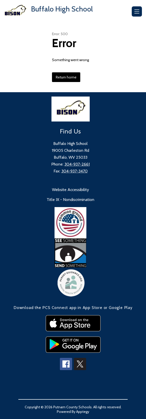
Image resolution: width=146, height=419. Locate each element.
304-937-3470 (74, 171)
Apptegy (82, 411)
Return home (66, 77)
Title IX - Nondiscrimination (70, 199)
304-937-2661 (77, 164)
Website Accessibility (70, 189)
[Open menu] (137, 11)
